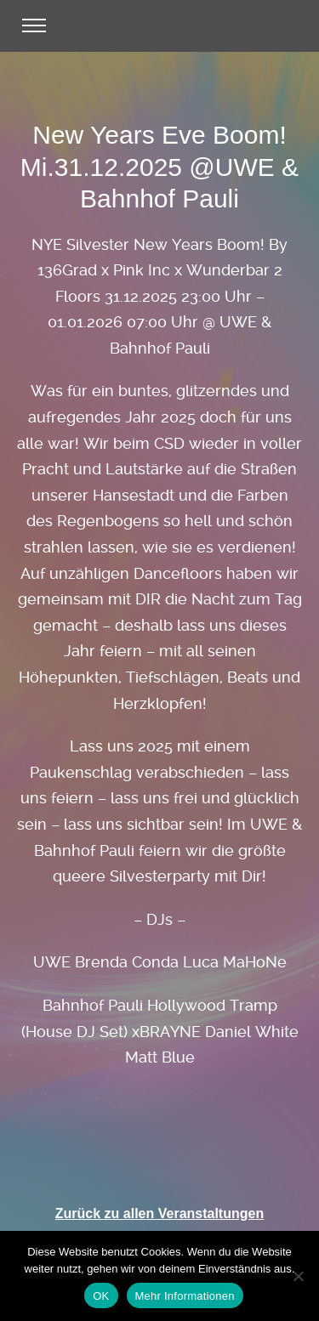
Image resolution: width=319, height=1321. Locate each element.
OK (101, 1296)
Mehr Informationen (185, 1296)
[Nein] (297, 1275)
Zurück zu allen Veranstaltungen (159, 1213)
